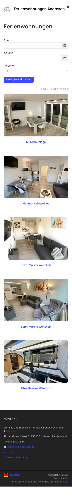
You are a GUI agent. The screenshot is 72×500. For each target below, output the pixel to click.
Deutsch (15, 475)
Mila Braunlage (36, 142)
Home (43, 89)
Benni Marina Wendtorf (36, 327)
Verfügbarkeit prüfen (18, 79)
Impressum (10, 452)
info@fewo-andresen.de (20, 447)
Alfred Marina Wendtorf (36, 388)
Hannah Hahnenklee (36, 203)
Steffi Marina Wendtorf (36, 265)
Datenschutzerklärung (16, 457)
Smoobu (63, 482)
